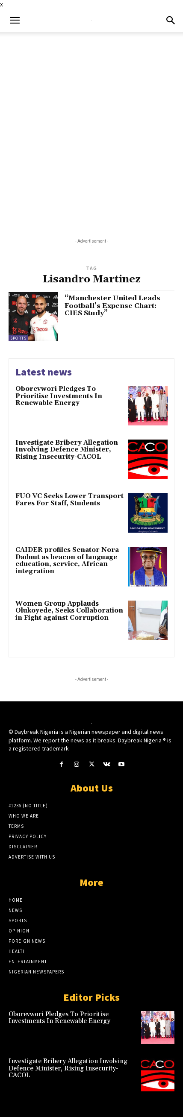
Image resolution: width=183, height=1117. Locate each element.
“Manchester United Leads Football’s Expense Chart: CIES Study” (112, 305)
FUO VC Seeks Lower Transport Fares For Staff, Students (69, 499)
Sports (18, 338)
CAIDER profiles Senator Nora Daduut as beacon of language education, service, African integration (67, 560)
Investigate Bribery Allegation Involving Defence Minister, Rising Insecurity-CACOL (66, 450)
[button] (14, 20)
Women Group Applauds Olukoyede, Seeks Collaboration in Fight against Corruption (69, 611)
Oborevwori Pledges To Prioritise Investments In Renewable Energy (58, 396)
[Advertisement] (91, 127)
